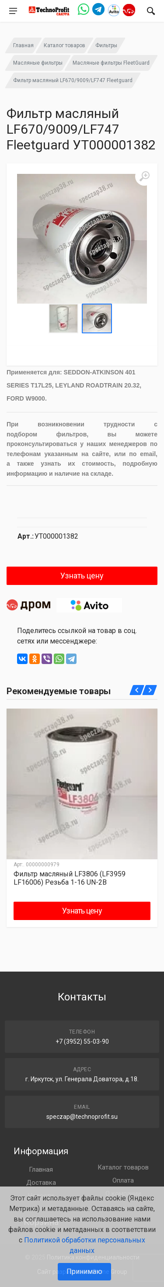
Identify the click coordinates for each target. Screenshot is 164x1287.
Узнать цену (82, 575)
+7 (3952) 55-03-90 (82, 1041)
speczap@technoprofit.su (82, 1116)
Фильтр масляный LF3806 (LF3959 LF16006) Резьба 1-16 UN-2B (70, 878)
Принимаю (84, 1271)
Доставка (41, 1183)
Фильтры (106, 45)
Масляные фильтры (38, 63)
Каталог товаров (64, 45)
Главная (23, 45)
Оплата (123, 1180)
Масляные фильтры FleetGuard (111, 63)
